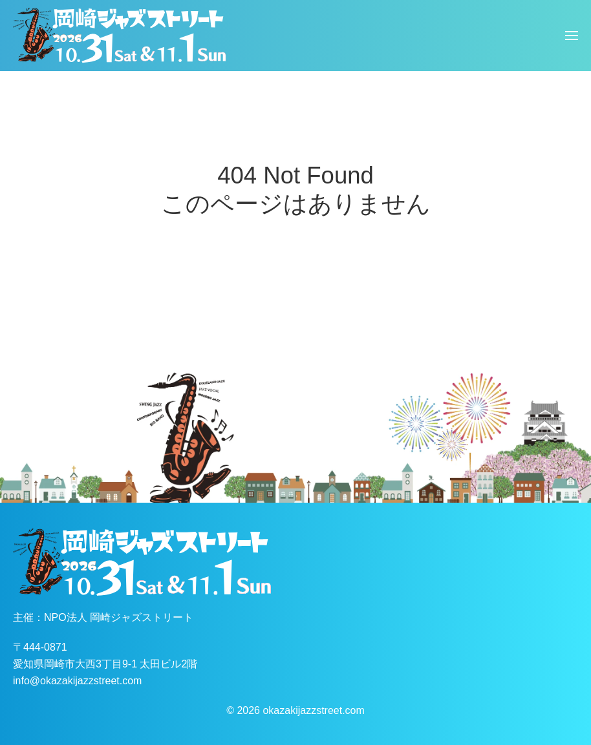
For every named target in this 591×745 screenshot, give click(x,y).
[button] (571, 35)
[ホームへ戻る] (119, 35)
